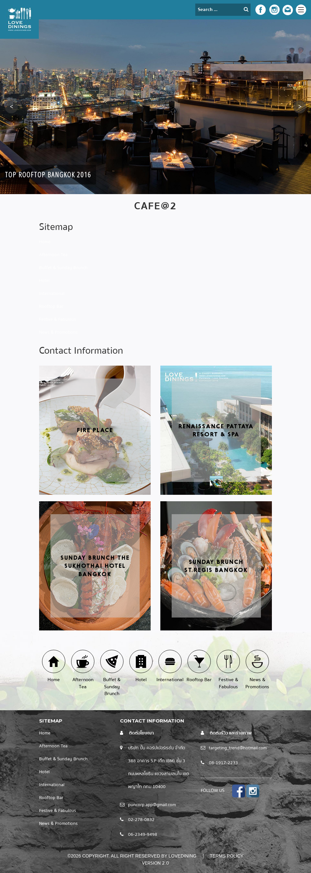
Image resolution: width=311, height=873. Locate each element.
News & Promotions (58, 332)
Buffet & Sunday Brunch (63, 267)
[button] (11, 106)
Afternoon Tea (53, 254)
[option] (155, 106)
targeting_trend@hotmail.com (238, 748)
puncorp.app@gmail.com (152, 804)
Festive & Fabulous (57, 319)
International (51, 293)
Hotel (44, 280)
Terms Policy (226, 855)
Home (44, 241)
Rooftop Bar (51, 306)
